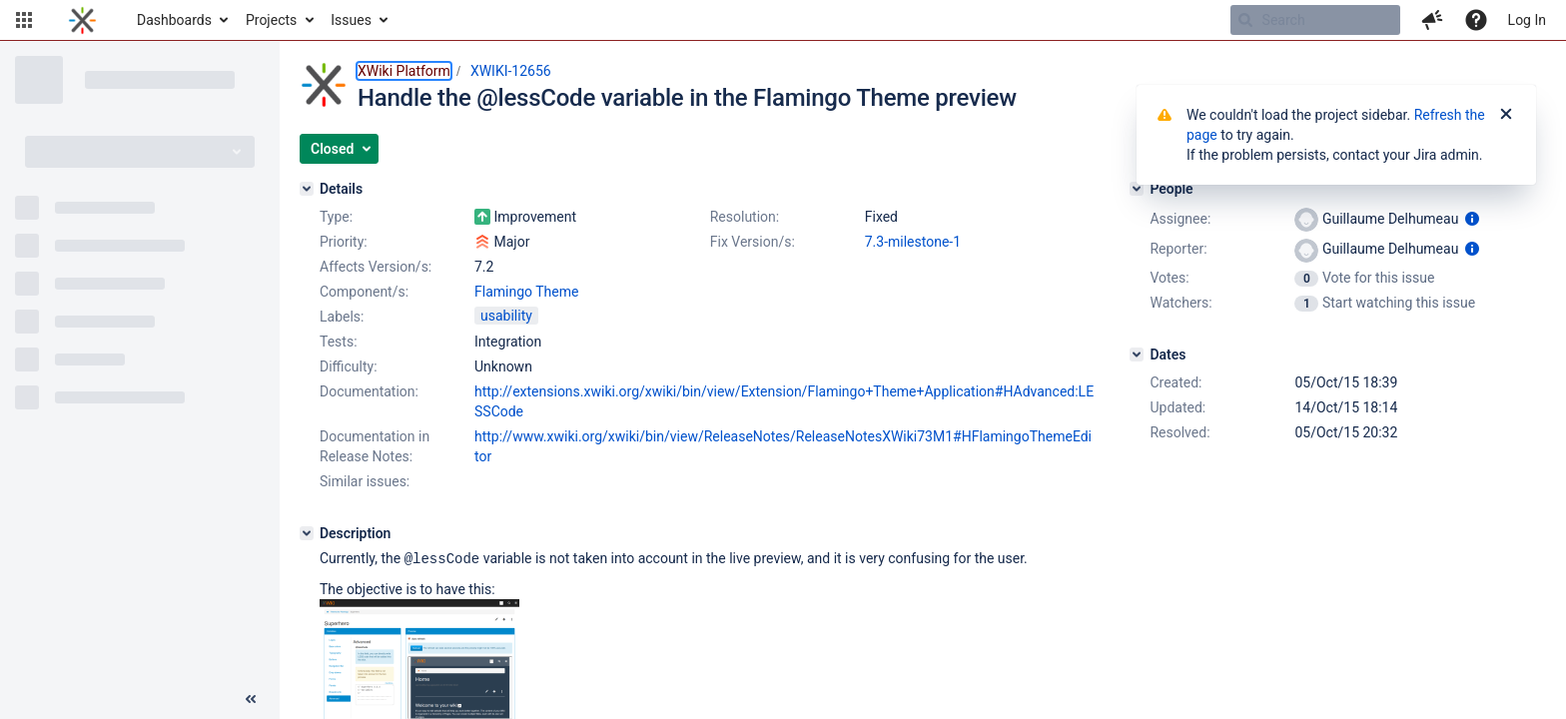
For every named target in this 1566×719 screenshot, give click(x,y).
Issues (351, 20)
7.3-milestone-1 (913, 242)
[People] (1137, 189)
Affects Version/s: (375, 267)
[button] (24, 20)
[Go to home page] (82, 20)
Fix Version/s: (752, 242)
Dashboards (174, 20)
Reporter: (1178, 249)
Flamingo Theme (526, 292)
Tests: (339, 342)
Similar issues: (364, 481)
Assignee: (1180, 219)
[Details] (307, 189)
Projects (271, 20)
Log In (1527, 20)
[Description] (307, 533)
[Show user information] (1472, 219)
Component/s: (364, 292)
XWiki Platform (404, 71)
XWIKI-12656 (510, 71)
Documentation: (369, 391)
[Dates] (1137, 354)
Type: (336, 217)
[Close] (1506, 115)
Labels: (342, 317)
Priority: (344, 242)
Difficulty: (349, 366)
